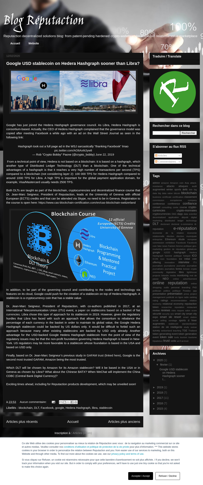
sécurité (157, 313)
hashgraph (180, 252)
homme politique (173, 256)
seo (172, 314)
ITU (195, 262)
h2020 (167, 252)
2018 (160, 392)
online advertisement (185, 279)
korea (179, 269)
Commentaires (165, 161)
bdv (190, 189)
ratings (164, 300)
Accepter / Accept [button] (141, 476)
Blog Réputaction (43, 21)
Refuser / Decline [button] (168, 476)
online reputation (170, 282)
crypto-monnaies (187, 210)
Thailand (192, 330)
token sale (166, 337)
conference (159, 203)
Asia (187, 183)
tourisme (192, 337)
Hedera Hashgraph (78, 407)
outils (166, 287)
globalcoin (192, 249)
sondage (173, 320)
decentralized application (166, 217)
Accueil (15, 43)
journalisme (169, 266)
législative (171, 272)
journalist (181, 266)
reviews (165, 310)
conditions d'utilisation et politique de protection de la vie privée (96, 447)
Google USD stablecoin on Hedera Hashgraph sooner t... (173, 374)
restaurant (192, 307)
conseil (156, 207)
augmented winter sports (167, 189)
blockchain (25, 407)
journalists (170, 269)
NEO (166, 278)
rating (155, 300)
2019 (160, 387)
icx (180, 259)
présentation (175, 293)
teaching (177, 330)
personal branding (180, 287)
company (192, 200)
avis (185, 189)
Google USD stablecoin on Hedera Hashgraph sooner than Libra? (73, 63)
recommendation (179, 300)
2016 (160, 403)
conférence (174, 203)
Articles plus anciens (124, 422)
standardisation (189, 324)
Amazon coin (176, 183)
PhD (194, 287)
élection (170, 236)
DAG (174, 214)
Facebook (47, 407)
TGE (184, 330)
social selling (159, 320)
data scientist (190, 214)
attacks (171, 186)
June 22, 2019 (104, 154)
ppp (195, 291)
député (185, 217)
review (156, 310)
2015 (160, 408)
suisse (194, 327)
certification (177, 197)
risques (180, 310)
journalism (158, 266)
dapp (180, 214)
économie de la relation (168, 233)
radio (186, 297)
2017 (160, 397)
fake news (162, 246)
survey (156, 330)
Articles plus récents (22, 422)
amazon (165, 183)
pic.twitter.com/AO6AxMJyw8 (73, 150)
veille (173, 341)
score (194, 310)
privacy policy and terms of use (127, 454)
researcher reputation (172, 307)
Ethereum (170, 239)
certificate (167, 197)
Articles (161, 155)
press (186, 294)
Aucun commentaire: (33, 402)
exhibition (170, 243)
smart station (190, 317)
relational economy (173, 303)
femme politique (184, 246)
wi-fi (179, 341)
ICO (194, 255)
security (166, 314)
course (183, 207)
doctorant (165, 224)
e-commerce (187, 224)
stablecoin (105, 407)
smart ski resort (170, 317)
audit (194, 186)
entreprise (157, 239)
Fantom (171, 246)
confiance (190, 203)
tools (176, 337)
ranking (193, 297)
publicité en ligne (174, 297)
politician (157, 291)
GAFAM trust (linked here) (104, 355)
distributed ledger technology (181, 220)
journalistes (158, 269)
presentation (159, 294)
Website (33, 43)
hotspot (187, 256)
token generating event (165, 334)
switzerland (166, 330)
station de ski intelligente (167, 327)
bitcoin (177, 193)
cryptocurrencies (162, 214)
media (173, 275)
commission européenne (167, 200)
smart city (180, 313)
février (164, 364)
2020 (160, 360)
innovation (170, 262)
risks (173, 310)
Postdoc (187, 291)
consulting (166, 207)
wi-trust (184, 341)
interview (183, 262)
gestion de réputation (174, 249)
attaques (183, 186)
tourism (183, 337)
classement (190, 197)
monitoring (183, 275)
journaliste (192, 266)
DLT (36, 407)
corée (175, 207)
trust (166, 341)
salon (187, 310)
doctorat (175, 224)
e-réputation (185, 228)
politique (177, 291)
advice (156, 183)
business (157, 197)
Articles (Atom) (82, 433)
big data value (165, 193)
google (59, 407)
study (186, 327)
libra (94, 407)
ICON (155, 259)
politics (166, 291)
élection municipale (186, 236)
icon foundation (168, 259)
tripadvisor (158, 341)
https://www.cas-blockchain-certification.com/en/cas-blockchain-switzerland (87, 202)
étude (182, 239)
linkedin (165, 275)
